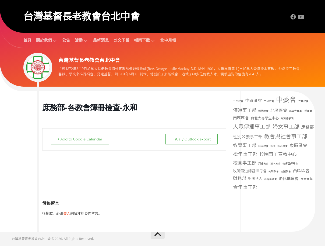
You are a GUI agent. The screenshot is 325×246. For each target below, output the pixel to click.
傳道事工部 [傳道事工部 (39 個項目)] (244, 110)
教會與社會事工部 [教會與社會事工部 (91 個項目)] (285, 136)
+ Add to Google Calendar (79, 139)
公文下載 (121, 40)
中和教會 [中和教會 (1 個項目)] (269, 101)
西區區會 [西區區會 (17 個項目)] (301, 171)
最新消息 (101, 40)
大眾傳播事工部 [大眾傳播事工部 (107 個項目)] (252, 126)
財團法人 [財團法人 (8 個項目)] (255, 178)
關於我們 (44, 40)
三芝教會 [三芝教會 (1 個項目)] (238, 101)
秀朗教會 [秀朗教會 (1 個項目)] (273, 171)
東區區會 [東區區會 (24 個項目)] (298, 145)
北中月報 (168, 40)
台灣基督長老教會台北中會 (81, 16)
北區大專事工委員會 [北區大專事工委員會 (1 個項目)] (300, 111)
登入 (66, 213)
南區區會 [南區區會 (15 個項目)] (241, 118)
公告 (66, 40)
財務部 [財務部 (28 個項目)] (239, 178)
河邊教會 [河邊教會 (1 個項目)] (263, 163)
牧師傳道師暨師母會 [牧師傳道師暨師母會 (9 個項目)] (250, 171)
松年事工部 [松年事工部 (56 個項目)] (245, 154)
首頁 (27, 40)
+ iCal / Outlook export (191, 139)
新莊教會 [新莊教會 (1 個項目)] (282, 146)
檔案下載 (142, 40)
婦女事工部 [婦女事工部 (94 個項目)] (285, 126)
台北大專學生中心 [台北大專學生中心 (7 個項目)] (265, 118)
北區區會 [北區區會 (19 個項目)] (278, 110)
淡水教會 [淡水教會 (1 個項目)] (275, 163)
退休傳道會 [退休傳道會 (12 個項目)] (289, 178)
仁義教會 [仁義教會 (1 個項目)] (303, 101)
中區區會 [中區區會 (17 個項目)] (253, 100)
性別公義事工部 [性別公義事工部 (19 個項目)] (247, 137)
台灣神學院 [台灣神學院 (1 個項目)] (287, 118)
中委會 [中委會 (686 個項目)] (286, 99)
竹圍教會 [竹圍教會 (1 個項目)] (286, 171)
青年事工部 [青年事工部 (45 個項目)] (245, 187)
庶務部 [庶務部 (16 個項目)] (307, 127)
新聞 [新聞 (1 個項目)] (273, 146)
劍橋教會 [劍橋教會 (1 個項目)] (263, 111)
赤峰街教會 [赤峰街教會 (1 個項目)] (270, 179)
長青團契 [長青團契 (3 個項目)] (306, 179)
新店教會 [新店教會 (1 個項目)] (263, 146)
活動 (79, 40)
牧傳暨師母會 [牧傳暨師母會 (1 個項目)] (290, 163)
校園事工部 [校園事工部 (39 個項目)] (244, 163)
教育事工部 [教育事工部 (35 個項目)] (244, 145)
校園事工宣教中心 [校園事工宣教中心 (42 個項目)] (278, 154)
